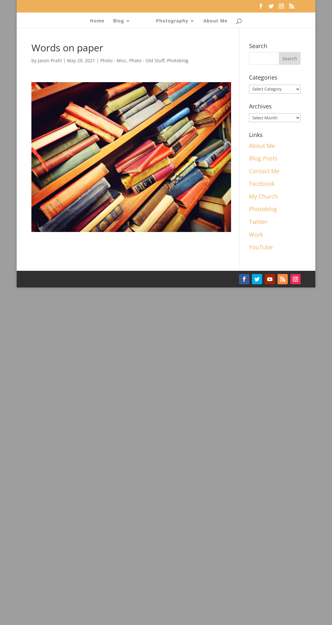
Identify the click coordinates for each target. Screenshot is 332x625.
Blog (118, 20)
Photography (172, 20)
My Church (263, 196)
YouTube (261, 247)
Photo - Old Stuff (146, 60)
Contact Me (264, 171)
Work (256, 234)
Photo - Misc (113, 60)
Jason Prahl (50, 60)
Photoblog (177, 60)
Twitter (258, 222)
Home (97, 20)
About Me (215, 20)
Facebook (262, 183)
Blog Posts (263, 158)
